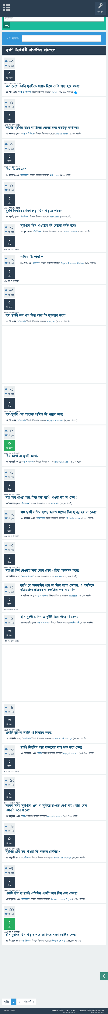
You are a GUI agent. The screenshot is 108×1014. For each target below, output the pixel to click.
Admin (55, 92)
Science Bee (69, 1010)
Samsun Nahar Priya (62, 738)
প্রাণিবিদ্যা (36, 263)
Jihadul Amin (62, 133)
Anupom (51, 321)
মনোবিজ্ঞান (26, 857)
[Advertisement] (54, 354)
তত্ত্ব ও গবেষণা (25, 92)
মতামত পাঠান (9, 1011)
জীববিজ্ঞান (24, 175)
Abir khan (54, 175)
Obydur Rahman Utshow (72, 263)
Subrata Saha (61, 462)
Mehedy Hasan (73, 518)
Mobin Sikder (97, 1010)
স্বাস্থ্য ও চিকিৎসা (28, 133)
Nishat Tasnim (70, 231)
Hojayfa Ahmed (70, 753)
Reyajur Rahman (55, 420)
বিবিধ (40, 753)
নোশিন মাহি (74, 622)
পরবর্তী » (29, 1002)
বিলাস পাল (55, 503)
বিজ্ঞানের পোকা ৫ (58, 941)
